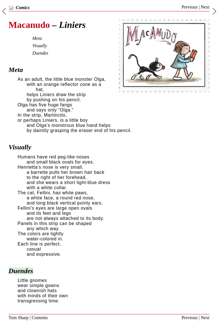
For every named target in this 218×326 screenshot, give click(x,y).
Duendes (40, 53)
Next (205, 7)
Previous (190, 7)
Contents (40, 317)
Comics (19, 7)
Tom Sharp (18, 317)
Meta (37, 38)
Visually (39, 45)
